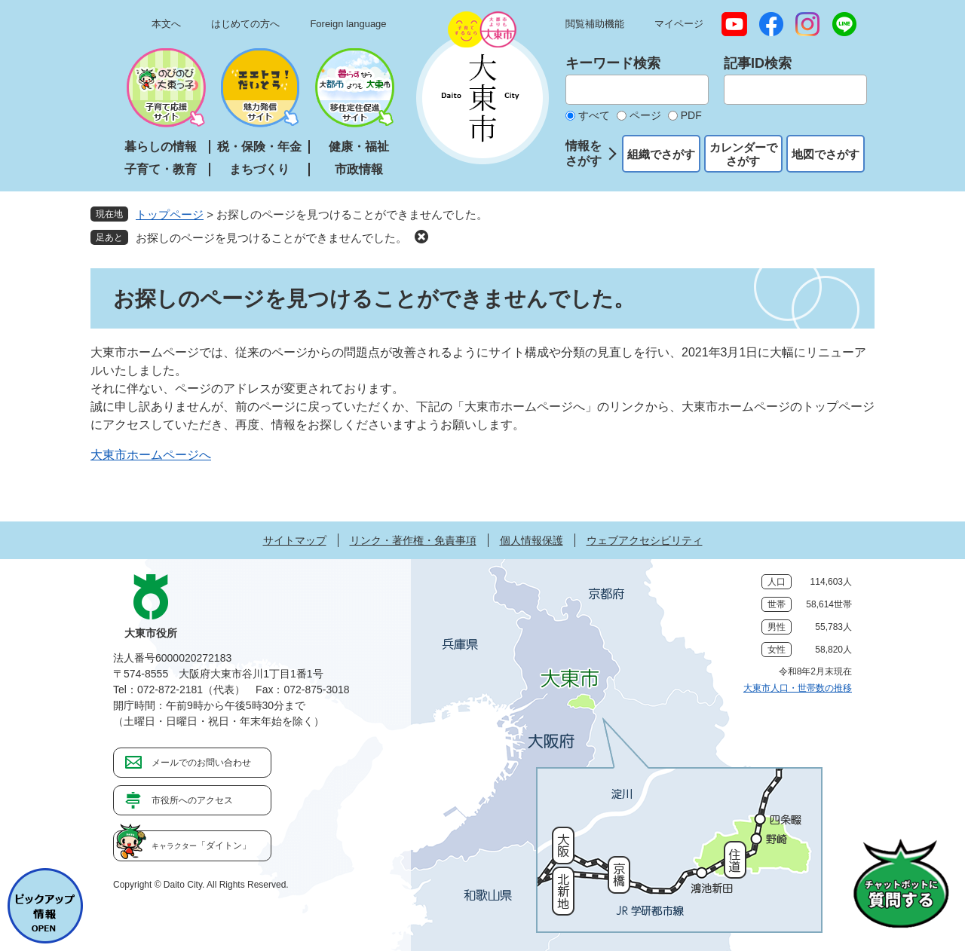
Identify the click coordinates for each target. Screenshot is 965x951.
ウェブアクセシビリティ (645, 540)
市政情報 (359, 169)
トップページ (170, 214)
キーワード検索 (612, 63)
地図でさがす (825, 154)
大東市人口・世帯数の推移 (797, 688)
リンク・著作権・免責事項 (413, 540)
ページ (645, 115)
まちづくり (259, 169)
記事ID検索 (758, 63)
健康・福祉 (359, 146)
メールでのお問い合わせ (201, 762)
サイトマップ (294, 540)
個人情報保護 (531, 540)
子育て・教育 (160, 169)
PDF (691, 115)
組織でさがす (661, 154)
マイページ (678, 23)
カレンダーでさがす (743, 154)
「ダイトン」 (201, 845)
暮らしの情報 (160, 146)
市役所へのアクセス (192, 800)
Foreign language (348, 23)
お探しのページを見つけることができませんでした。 (271, 237)
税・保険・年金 (259, 146)
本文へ (166, 23)
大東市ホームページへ (150, 454)
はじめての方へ (245, 23)
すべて (594, 115)
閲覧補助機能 (594, 23)
